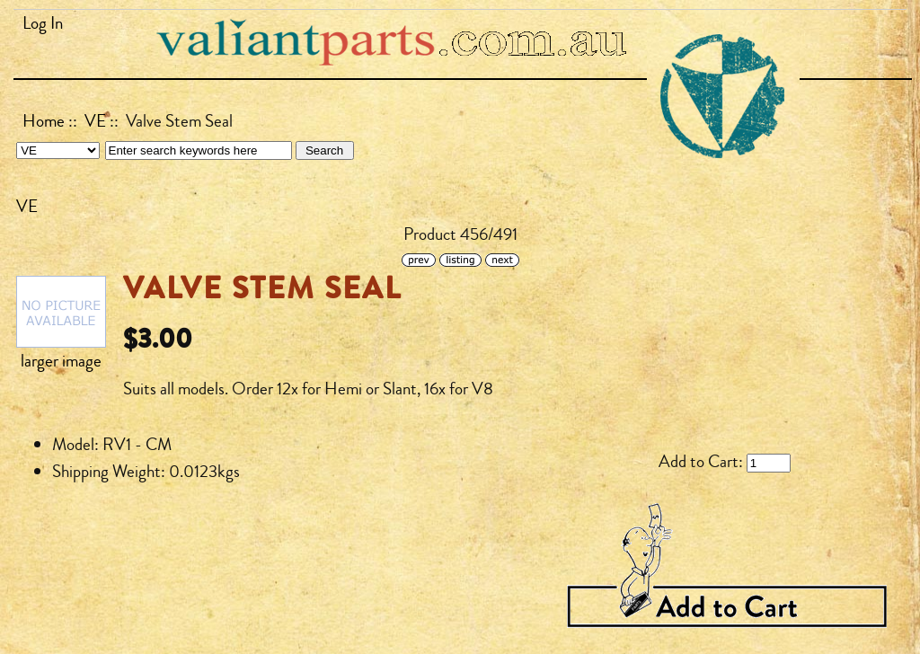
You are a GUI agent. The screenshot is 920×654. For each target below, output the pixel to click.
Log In (42, 23)
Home (43, 121)
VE (95, 121)
